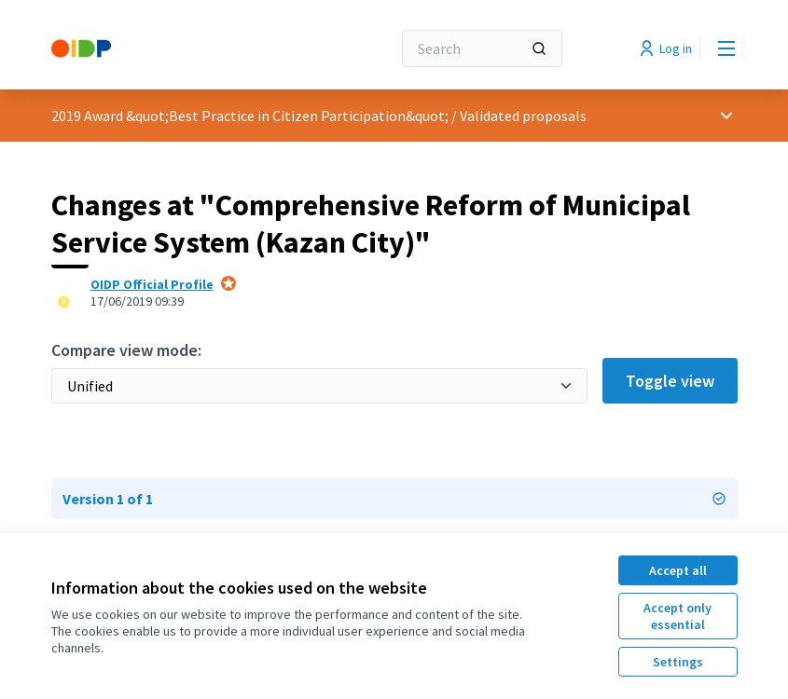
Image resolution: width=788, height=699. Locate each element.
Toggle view (670, 380)
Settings (678, 661)
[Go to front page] (175, 48)
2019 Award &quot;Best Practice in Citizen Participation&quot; (250, 115)
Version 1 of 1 (394, 498)
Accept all (678, 570)
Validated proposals (523, 115)
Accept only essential (677, 616)
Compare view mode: (126, 350)
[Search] (482, 48)
